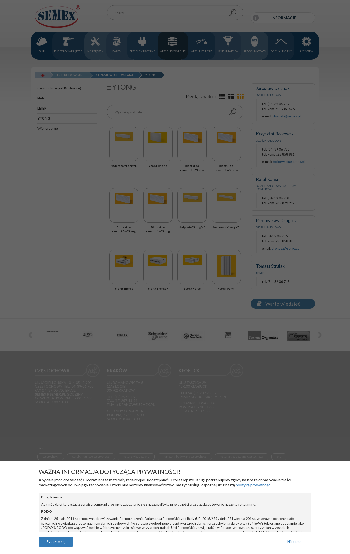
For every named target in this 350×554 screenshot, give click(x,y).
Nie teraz (294, 542)
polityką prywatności (253, 485)
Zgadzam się (55, 542)
